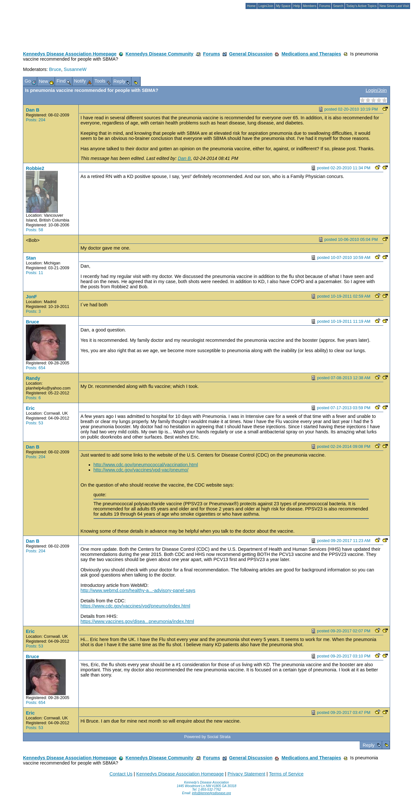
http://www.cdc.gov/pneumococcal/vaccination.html (146, 464)
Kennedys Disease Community (159, 53)
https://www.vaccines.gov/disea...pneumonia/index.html (137, 621)
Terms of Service (286, 773)
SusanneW (75, 69)
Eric (30, 408)
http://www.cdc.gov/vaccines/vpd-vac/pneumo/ (141, 469)
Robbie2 (35, 168)
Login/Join (376, 90)
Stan (31, 258)
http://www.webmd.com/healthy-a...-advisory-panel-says (138, 590)
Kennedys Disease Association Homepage (69, 53)
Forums (211, 53)
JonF (31, 296)
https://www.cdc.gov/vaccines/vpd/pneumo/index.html (135, 605)
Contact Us (120, 773)
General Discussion (250, 53)
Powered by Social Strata (207, 736)
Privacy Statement (246, 773)
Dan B (32, 110)
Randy (33, 378)
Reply (368, 745)
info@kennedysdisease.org (211, 793)
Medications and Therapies (311, 53)
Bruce (55, 69)
